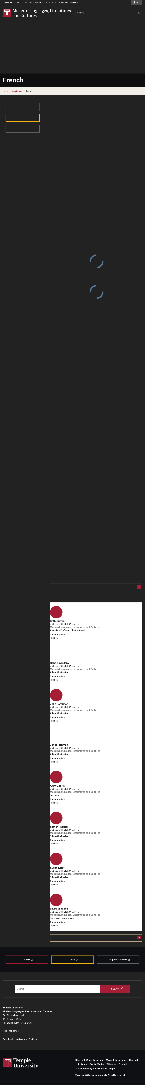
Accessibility (85, 1068)
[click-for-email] (11, 1030)
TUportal (111, 1064)
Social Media (97, 1064)
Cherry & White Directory (89, 1060)
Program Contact (61, 937)
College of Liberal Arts (36, 2)
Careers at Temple (105, 1068)
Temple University (11, 2)
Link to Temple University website (21, 1063)
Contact (133, 1060)
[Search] (109, 13)
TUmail (123, 1064)
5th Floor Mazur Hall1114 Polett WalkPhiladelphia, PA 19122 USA (17, 1019)
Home (5, 91)
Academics (17, 91)
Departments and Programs (65, 2)
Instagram (21, 1039)
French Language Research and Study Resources (78, 587)
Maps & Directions (116, 1060)
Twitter (33, 1039)
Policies (82, 1064)
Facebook (8, 1039)
